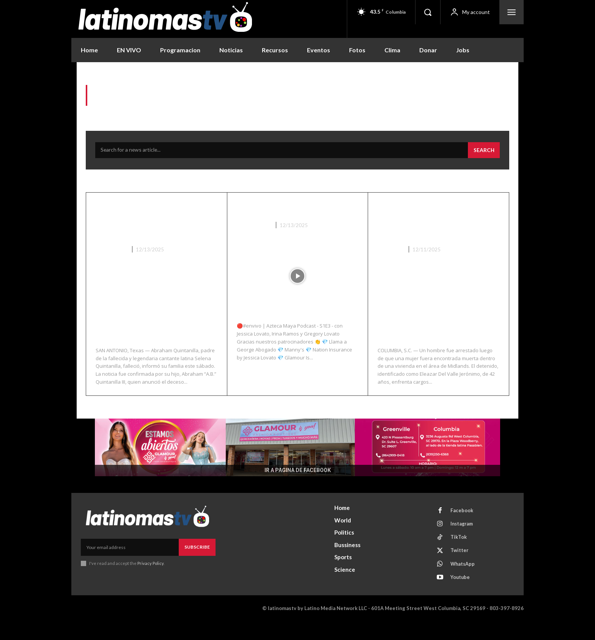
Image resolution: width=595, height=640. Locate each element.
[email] (130, 562)
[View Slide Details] (297, 462)
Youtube (461, 596)
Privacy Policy (150, 577)
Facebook (462, 525)
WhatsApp (464, 582)
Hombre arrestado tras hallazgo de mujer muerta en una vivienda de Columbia (434, 228)
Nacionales (112, 252)
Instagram (463, 539)
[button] (428, 12)
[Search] (483, 152)
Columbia (391, 264)
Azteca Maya (254, 227)
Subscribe (197, 562)
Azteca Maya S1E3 (281, 210)
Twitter (460, 568)
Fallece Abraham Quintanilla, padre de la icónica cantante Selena (153, 222)
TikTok (459, 554)
